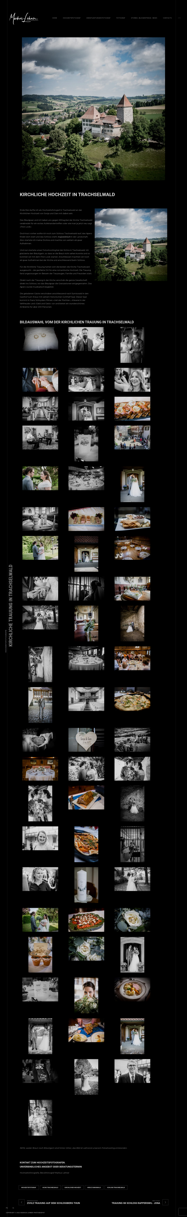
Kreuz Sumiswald (94, 1188)
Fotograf (120, 18)
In (13, 1208)
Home (54, 18)
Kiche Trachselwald (50, 1188)
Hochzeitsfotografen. (51, 1162)
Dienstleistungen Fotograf (98, 18)
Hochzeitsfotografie (6, 641)
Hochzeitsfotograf (72, 18)
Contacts (167, 18)
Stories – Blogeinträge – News (144, 18)
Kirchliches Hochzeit (73, 1188)
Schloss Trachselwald (116, 1188)
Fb (7, 1208)
